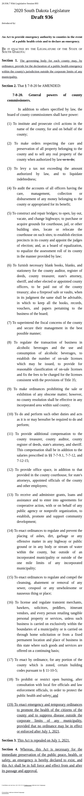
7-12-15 (22, 461)
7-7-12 (70, 455)
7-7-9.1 (58, 455)
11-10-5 (51, 670)
